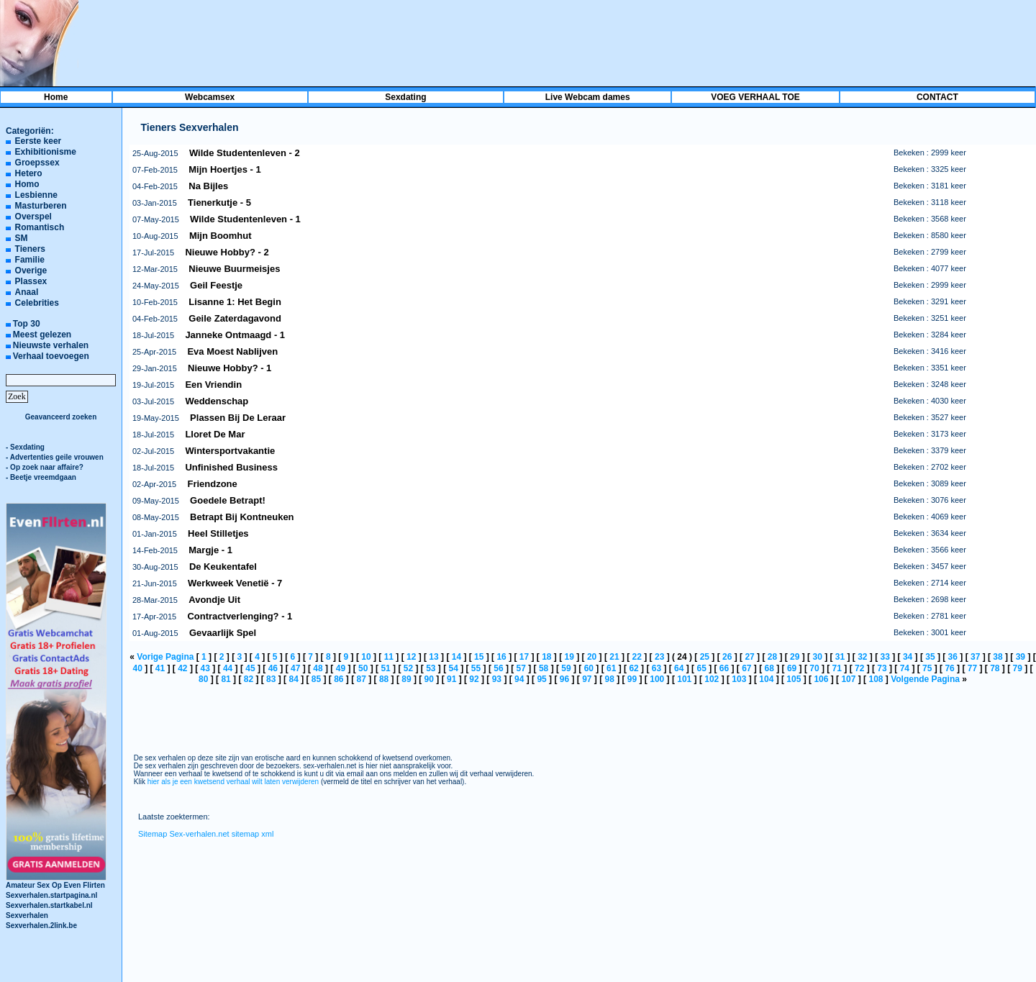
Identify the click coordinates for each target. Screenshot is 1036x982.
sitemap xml (253, 833)
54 (453, 668)
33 (885, 657)
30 (817, 657)
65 (701, 668)
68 (769, 668)
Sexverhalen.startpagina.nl (51, 895)
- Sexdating (25, 447)
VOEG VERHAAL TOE (755, 97)
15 (478, 657)
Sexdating (405, 97)
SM (21, 238)
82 (248, 679)
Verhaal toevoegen (51, 356)
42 (182, 668)
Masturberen (41, 206)
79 (1017, 668)
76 (949, 668)
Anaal (27, 292)
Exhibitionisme (45, 152)
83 (271, 679)
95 (541, 679)
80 (203, 679)
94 (519, 679)
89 (406, 679)
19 (569, 657)
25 (704, 657)
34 (907, 657)
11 (389, 657)
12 (411, 657)
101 (684, 679)
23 (659, 657)
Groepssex (37, 163)
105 (793, 679)
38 (997, 657)
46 (273, 668)
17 (524, 657)
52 (408, 668)
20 (591, 657)
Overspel (33, 217)
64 (678, 668)
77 (972, 668)
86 (338, 679)
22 (637, 657)
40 (137, 668)
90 (429, 679)
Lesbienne (36, 195)
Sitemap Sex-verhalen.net (184, 833)
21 (614, 657)
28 (772, 657)
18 (546, 657)
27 (749, 657)
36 (953, 657)
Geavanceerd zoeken (61, 417)
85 (316, 679)
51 (385, 668)
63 (656, 668)
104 (766, 679)
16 (501, 657)
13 (433, 657)
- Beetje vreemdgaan (41, 477)
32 (862, 657)
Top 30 (26, 324)
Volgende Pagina (925, 679)
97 (586, 679)
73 (881, 668)
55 (476, 668)
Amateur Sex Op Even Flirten (56, 881)
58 (543, 668)
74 (904, 668)
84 (293, 679)
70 (814, 668)
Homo (27, 184)
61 (611, 668)
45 (250, 668)
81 (225, 679)
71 (837, 668)
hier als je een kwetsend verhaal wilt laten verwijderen (233, 782)
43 (205, 668)
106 (821, 679)
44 (227, 668)
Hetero (28, 173)
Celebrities (37, 303)
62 (633, 668)
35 (930, 657)
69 (791, 668)
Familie (30, 260)
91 (451, 679)
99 (632, 679)
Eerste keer (38, 141)
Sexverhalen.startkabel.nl (49, 905)
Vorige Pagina (165, 657)
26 (727, 657)
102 (711, 679)
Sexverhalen (27, 915)
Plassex (31, 281)
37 (975, 657)
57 (521, 668)
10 (366, 657)
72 (859, 668)
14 (456, 657)
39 (1020, 657)
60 (589, 668)
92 (473, 679)
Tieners (30, 249)
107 (848, 679)
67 (746, 668)
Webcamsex (210, 97)
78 (994, 668)
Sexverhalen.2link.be (41, 925)
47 (295, 668)
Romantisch (40, 227)
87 (361, 679)
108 (875, 679)
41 (160, 668)
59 (566, 668)
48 (317, 668)
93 (496, 679)
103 (739, 679)
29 (794, 657)
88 (383, 679)
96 (564, 679)
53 (430, 668)
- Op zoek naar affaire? (44, 467)
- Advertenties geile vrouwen (55, 457)
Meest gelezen (42, 334)
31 (840, 657)
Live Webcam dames (587, 97)
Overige (31, 270)
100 (657, 679)
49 (340, 668)
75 (927, 668)
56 (498, 668)
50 (363, 668)
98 (609, 679)
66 (724, 668)
